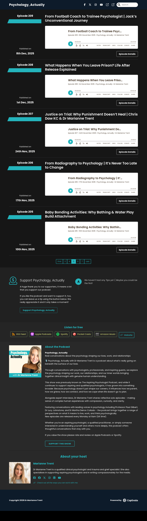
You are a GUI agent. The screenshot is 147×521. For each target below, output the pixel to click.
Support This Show (60, 453)
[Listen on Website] (72, 345)
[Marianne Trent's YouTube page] (48, 488)
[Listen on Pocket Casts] (91, 337)
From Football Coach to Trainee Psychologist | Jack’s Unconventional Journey (91, 20)
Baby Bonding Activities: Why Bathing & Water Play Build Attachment (89, 216)
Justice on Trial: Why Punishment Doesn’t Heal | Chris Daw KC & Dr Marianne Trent (91, 118)
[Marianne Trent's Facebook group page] (37, 488)
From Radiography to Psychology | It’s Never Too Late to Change (91, 167)
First (59, 263)
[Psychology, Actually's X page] (88, 5)
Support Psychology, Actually (39, 312)
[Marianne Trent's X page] (40, 488)
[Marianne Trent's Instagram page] (43, 488)
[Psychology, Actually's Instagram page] (94, 5)
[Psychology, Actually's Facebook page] (85, 5)
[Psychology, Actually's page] (106, 5)
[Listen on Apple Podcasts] (48, 337)
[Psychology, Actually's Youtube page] (100, 5)
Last (87, 263)
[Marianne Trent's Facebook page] (34, 488)
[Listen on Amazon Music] (116, 337)
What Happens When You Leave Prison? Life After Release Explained (87, 69)
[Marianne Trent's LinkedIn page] (46, 488)
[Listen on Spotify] (70, 337)
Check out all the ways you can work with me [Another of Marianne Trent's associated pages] (55, 493)
